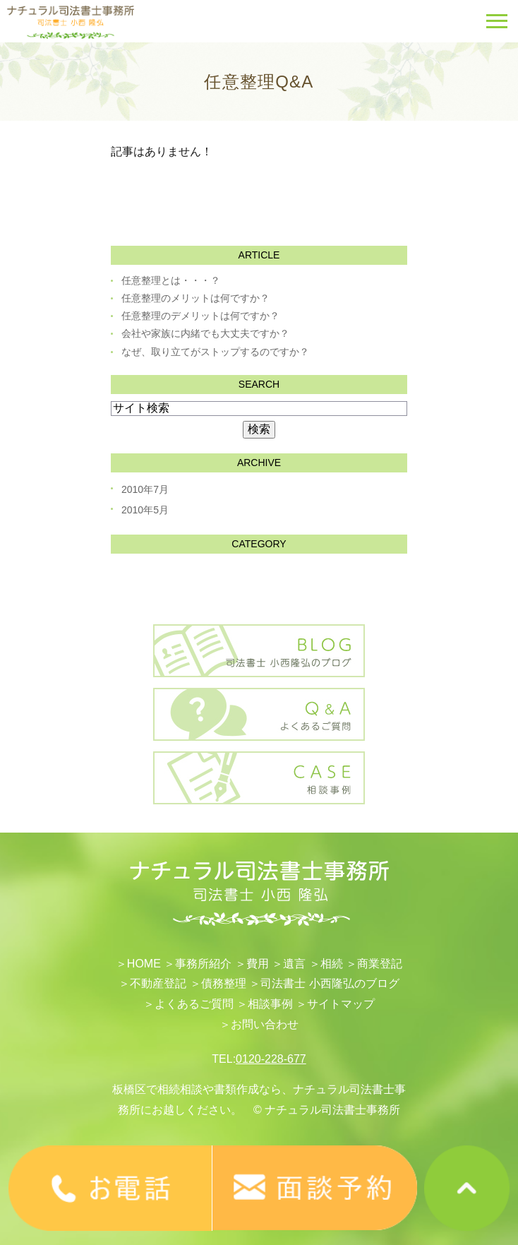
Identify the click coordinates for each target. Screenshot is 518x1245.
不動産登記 (158, 983)
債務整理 (223, 983)
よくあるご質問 (194, 1004)
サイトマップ (341, 1004)
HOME (144, 964)
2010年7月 (145, 489)
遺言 (294, 964)
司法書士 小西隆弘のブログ (329, 983)
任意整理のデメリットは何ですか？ (200, 315)
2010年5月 (145, 510)
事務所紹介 (203, 964)
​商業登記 (379, 964)
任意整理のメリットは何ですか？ (195, 298)
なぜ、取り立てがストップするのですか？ (215, 351)
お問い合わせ (265, 1024)
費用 (257, 964)
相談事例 (270, 1004)
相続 (331, 964)
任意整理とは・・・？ (170, 280)
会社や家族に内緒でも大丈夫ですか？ (205, 333)
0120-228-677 (271, 1059)
